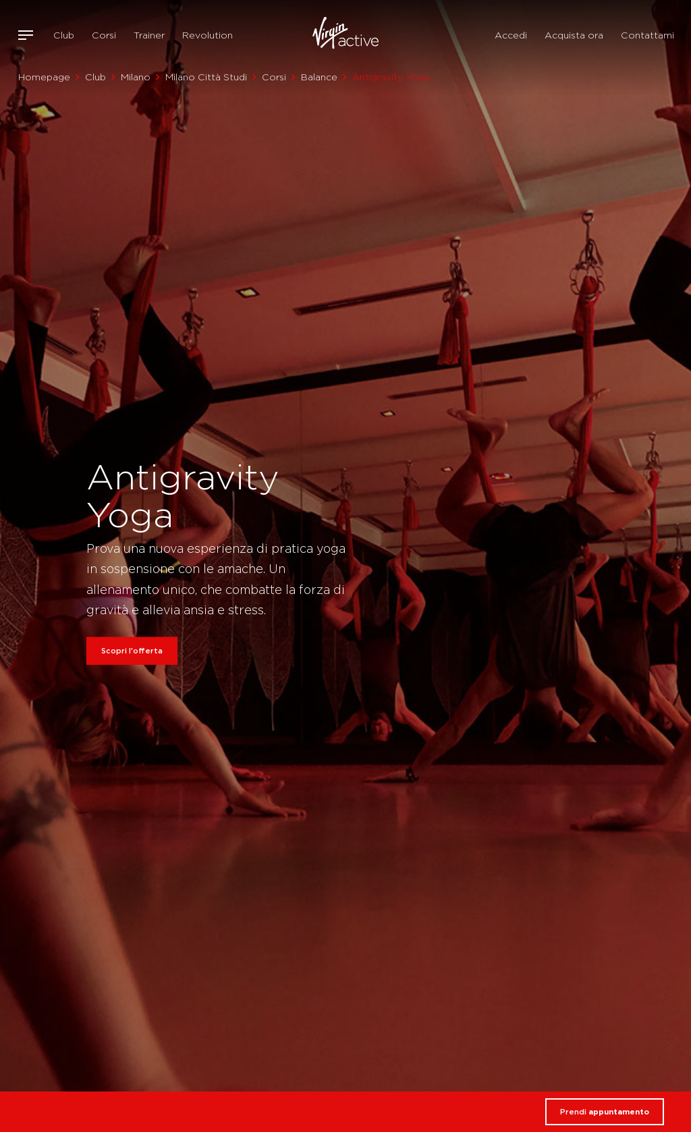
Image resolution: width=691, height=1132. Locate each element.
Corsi (104, 35)
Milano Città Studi (206, 77)
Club (63, 35)
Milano (135, 77)
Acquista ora (574, 35)
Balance (319, 77)
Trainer (149, 35)
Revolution (207, 35)
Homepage (44, 77)
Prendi (604, 1111)
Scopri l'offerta (132, 650)
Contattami (647, 35)
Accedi (511, 35)
